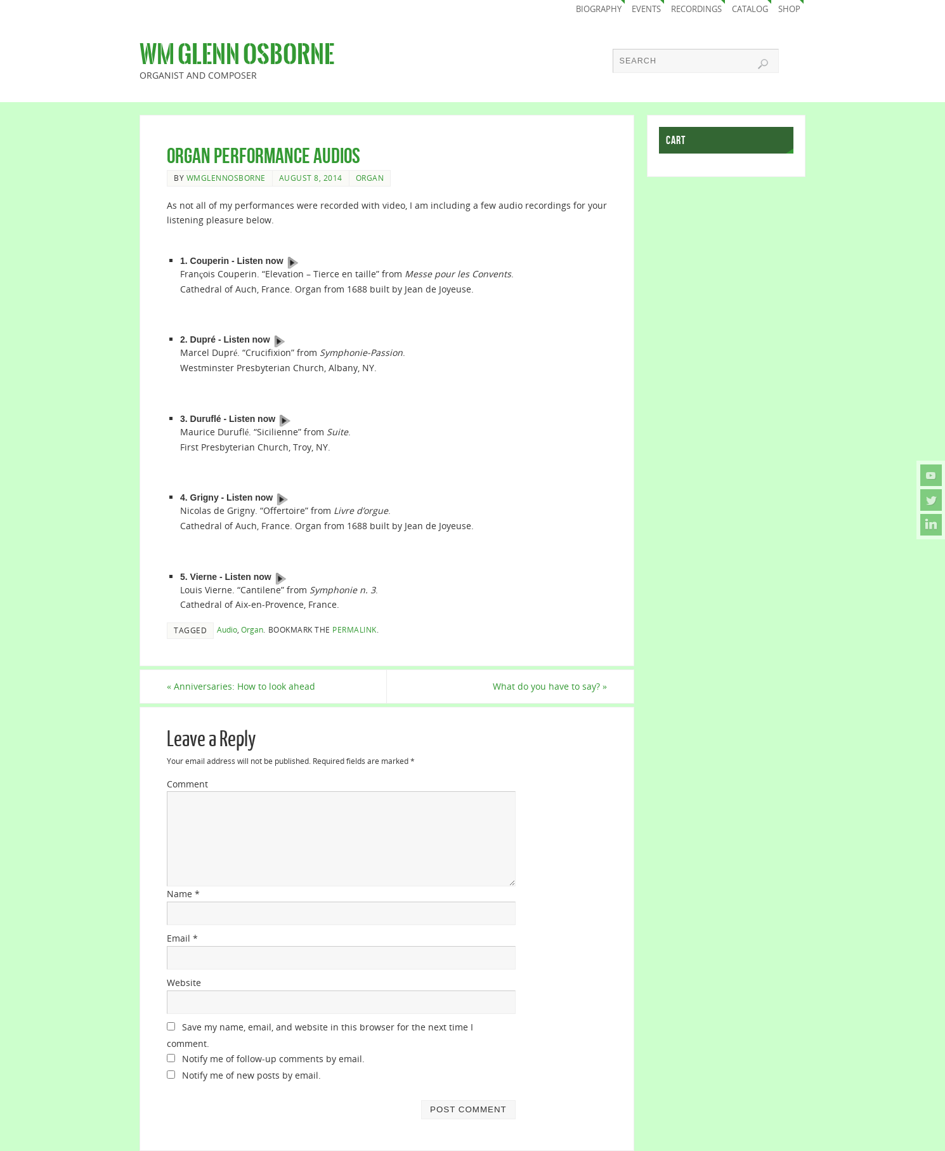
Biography (599, 9)
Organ (370, 178)
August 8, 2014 (310, 178)
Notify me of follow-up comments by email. (273, 1059)
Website (184, 983)
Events (646, 9)
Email (182, 938)
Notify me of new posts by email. (251, 1075)
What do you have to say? (550, 686)
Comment (187, 784)
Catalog (750, 9)
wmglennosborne (226, 178)
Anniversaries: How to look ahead (241, 686)
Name (183, 894)
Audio (227, 629)
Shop (789, 9)
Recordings (696, 9)
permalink (354, 629)
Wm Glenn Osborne (237, 54)
